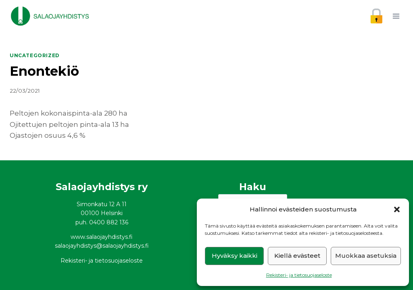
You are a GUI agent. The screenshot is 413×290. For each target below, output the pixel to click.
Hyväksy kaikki (234, 255)
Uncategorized (35, 55)
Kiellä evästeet (297, 255)
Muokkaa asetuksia (365, 255)
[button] (397, 209)
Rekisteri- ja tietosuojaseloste (299, 275)
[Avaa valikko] (395, 16)
